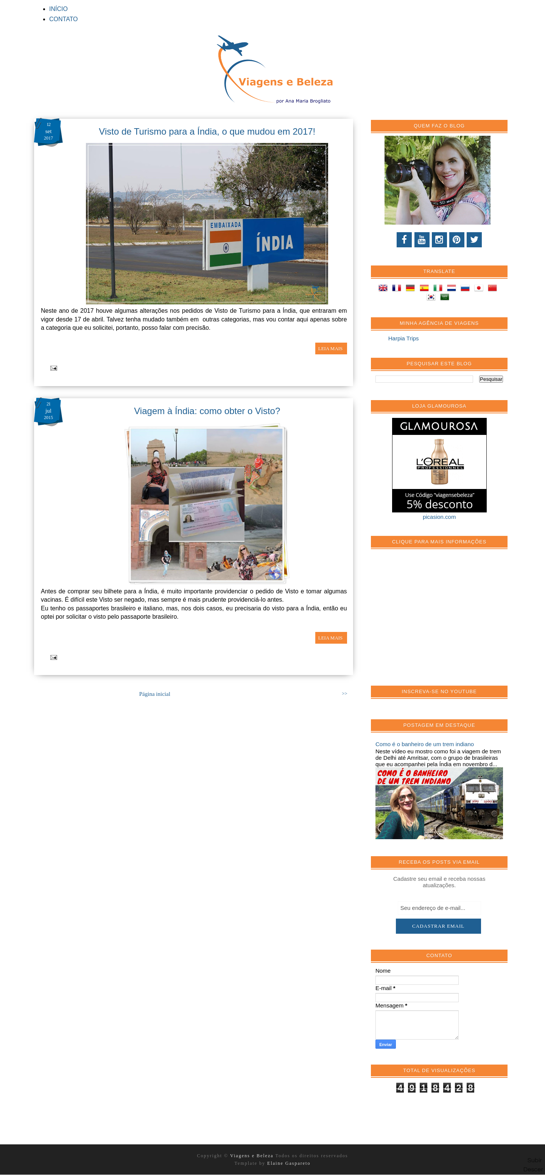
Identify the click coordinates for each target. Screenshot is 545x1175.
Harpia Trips (403, 338)
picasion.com (439, 517)
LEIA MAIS (331, 348)
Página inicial (154, 694)
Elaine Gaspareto (288, 1163)
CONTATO (63, 19)
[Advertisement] (432, 621)
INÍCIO (58, 9)
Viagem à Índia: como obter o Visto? (207, 411)
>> (344, 693)
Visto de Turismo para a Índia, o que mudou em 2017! (207, 131)
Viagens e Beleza (252, 1155)
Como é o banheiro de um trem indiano (424, 744)
